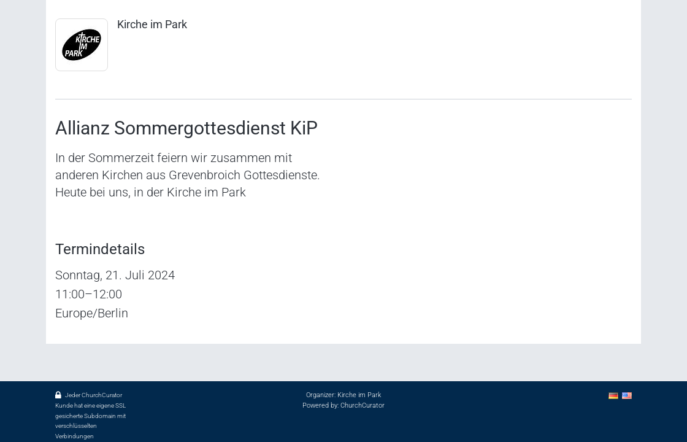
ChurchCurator (362, 405)
